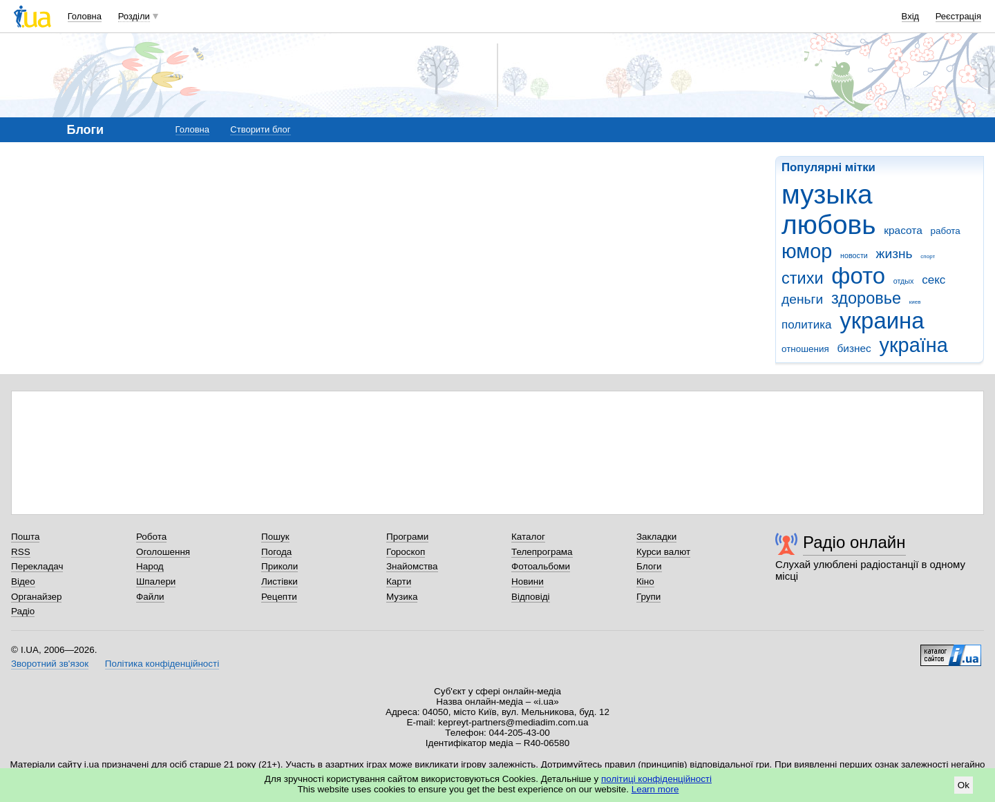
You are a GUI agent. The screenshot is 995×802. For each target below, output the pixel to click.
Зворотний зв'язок (49, 663)
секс (933, 279)
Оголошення (163, 552)
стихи (802, 278)
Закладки (656, 536)
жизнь (894, 253)
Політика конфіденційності (162, 663)
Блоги (649, 566)
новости (854, 255)
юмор (806, 251)
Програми (407, 536)
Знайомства (412, 566)
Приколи (279, 566)
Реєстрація (958, 16)
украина (882, 320)
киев (915, 302)
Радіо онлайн (854, 542)
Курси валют (663, 552)
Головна (85, 16)
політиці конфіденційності (656, 779)
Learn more (655, 789)
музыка (827, 194)
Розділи (134, 16)
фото (858, 275)
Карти (398, 581)
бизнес (854, 348)
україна (914, 345)
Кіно (645, 581)
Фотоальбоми (540, 566)
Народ (150, 566)
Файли (150, 596)
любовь (828, 224)
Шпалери (156, 581)
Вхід (911, 16)
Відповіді (530, 596)
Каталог (528, 536)
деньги (802, 299)
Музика (401, 596)
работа (945, 231)
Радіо (23, 611)
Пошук (275, 536)
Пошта (25, 536)
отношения (805, 349)
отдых (903, 281)
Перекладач (37, 566)
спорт (927, 256)
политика (806, 324)
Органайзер (36, 596)
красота (903, 230)
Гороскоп (405, 552)
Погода (276, 552)
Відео (23, 581)
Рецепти (279, 596)
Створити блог (260, 129)
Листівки (279, 581)
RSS (20, 552)
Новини (527, 581)
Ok (963, 785)
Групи (648, 596)
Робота (151, 536)
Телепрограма (542, 552)
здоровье (866, 298)
